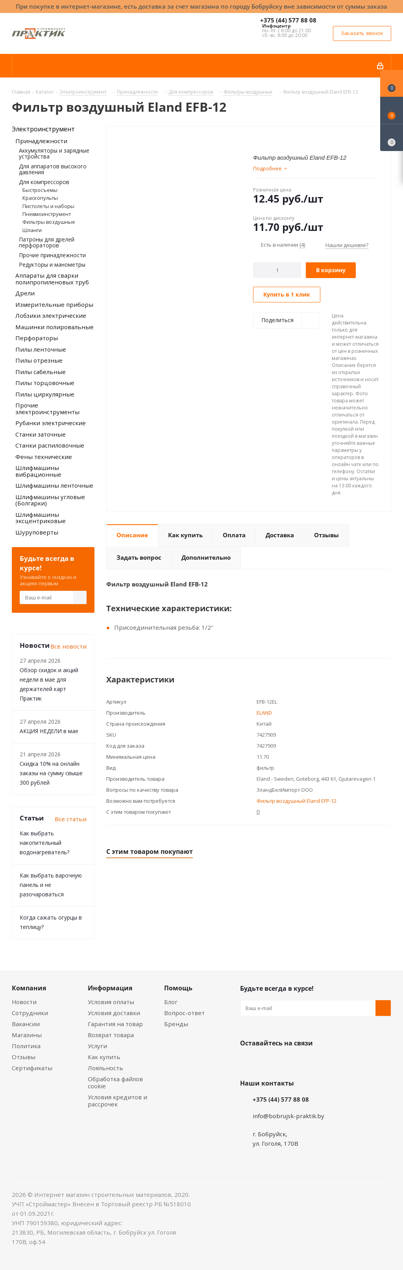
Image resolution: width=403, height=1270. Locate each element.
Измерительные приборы (54, 304)
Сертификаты (32, 1068)
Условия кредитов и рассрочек (117, 1100)
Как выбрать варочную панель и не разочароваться (51, 885)
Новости (24, 1002)
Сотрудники (30, 1013)
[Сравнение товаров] (391, 137)
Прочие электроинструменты (47, 408)
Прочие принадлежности (52, 255)
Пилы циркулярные (44, 394)
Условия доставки (114, 1013)
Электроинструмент (43, 129)
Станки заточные (40, 434)
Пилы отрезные (39, 360)
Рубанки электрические (50, 423)
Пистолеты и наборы (48, 206)
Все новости (68, 646)
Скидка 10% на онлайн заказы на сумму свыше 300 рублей (51, 773)
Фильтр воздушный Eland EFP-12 (296, 800)
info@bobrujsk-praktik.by (288, 1116)
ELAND (264, 712)
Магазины (27, 1035)
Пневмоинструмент (46, 214)
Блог (170, 1002)
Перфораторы (36, 338)
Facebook (267, 1061)
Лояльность (105, 1068)
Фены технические (43, 457)
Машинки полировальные (54, 327)
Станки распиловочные (49, 445)
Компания (29, 988)
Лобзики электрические (50, 315)
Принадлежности (41, 141)
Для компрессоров (44, 182)
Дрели (25, 293)
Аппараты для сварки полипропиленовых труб (52, 278)
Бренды (176, 1024)
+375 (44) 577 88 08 (288, 20)
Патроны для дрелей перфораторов (46, 242)
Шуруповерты (36, 532)
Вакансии (26, 1024)
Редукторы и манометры (52, 264)
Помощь (178, 988)
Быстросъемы (39, 190)
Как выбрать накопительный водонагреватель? (44, 842)
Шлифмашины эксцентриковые (40, 518)
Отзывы (23, 1057)
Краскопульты (40, 197)
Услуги (97, 1046)
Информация (110, 988)
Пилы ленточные (40, 349)
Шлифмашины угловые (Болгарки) (50, 500)
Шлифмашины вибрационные (38, 471)
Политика (26, 1046)
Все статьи (71, 819)
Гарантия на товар (115, 1024)
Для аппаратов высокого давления (53, 169)
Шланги (32, 230)
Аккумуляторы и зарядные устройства (54, 153)
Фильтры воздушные (48, 221)
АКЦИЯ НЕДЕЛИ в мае (49, 731)
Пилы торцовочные (44, 383)
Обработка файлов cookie (115, 1082)
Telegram (307, 1061)
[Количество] (277, 270)
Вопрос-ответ (184, 1013)
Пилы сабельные (40, 372)
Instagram (287, 1061)
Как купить (104, 1057)
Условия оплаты (111, 1002)
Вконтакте (248, 1061)
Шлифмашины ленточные (54, 485)
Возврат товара (111, 1035)
